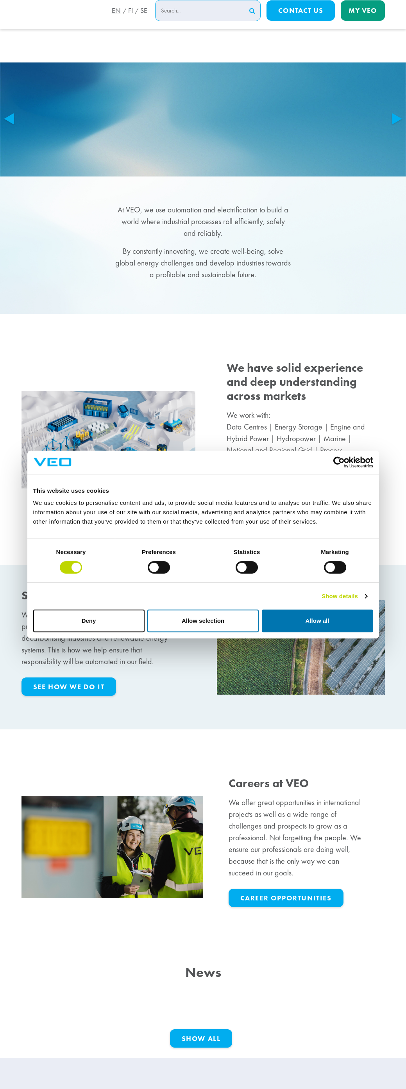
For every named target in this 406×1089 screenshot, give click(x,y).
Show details (340, 596)
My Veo (363, 20)
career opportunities (286, 897)
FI (129, 20)
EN (113, 20)
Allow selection (203, 620)
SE (143, 20)
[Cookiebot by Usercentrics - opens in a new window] (339, 462)
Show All (201, 1038)
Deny (89, 620)
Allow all (317, 620)
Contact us (300, 20)
